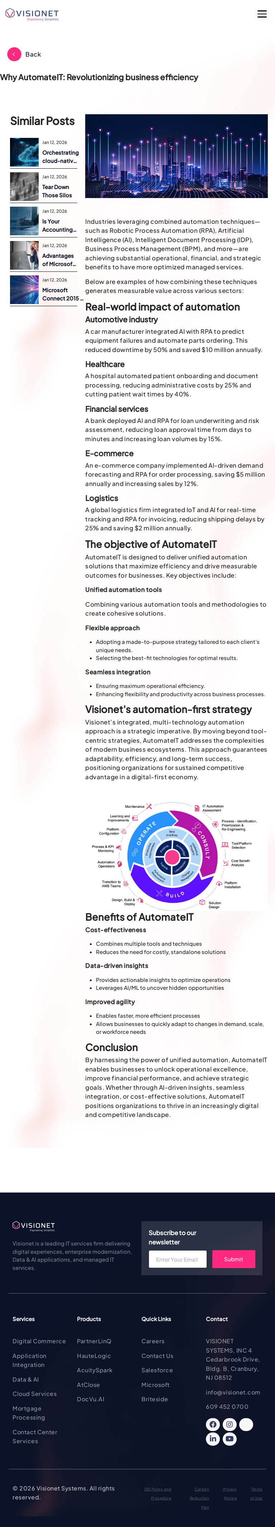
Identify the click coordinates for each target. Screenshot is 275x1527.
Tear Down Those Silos (57, 190)
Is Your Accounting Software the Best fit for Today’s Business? (59, 225)
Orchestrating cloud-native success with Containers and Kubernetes (60, 157)
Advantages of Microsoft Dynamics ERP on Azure (59, 260)
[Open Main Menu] (262, 15)
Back (33, 54)
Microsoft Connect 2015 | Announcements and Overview (63, 294)
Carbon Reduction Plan (199, 1498)
